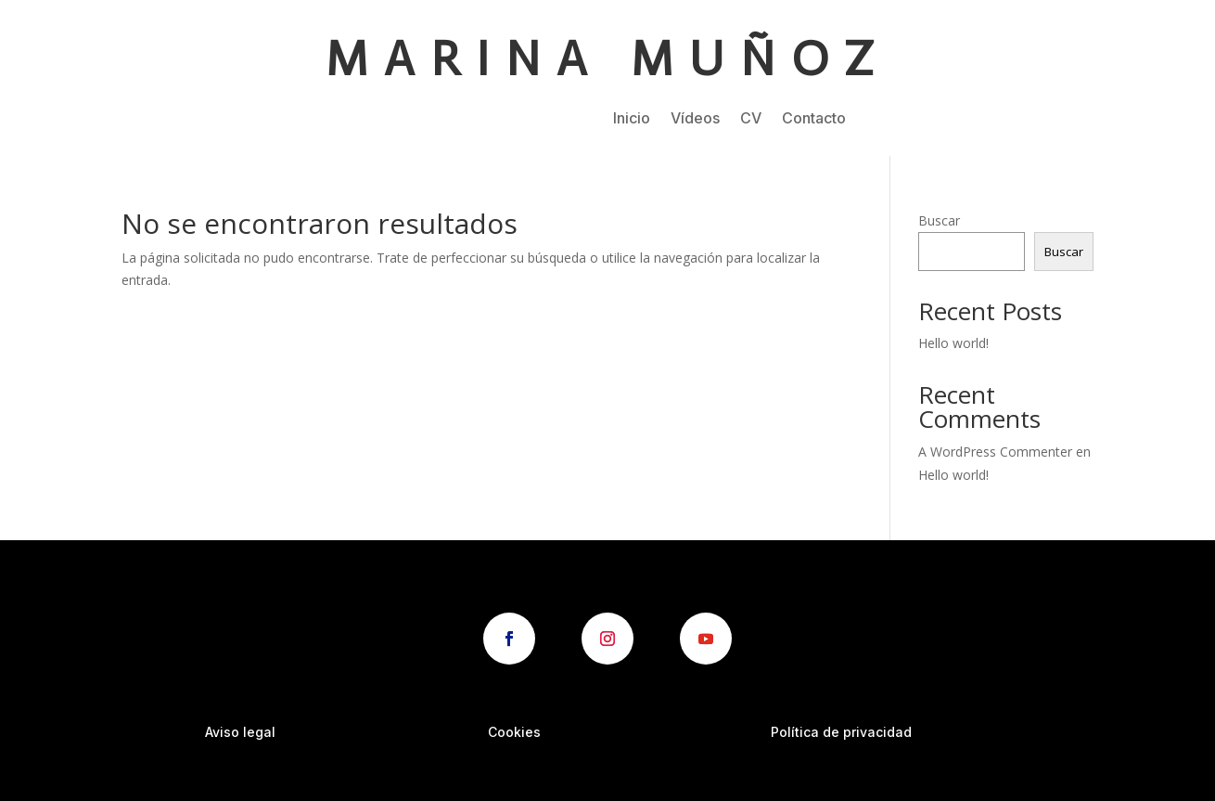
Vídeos (695, 119)
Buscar (939, 220)
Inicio (631, 119)
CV (750, 119)
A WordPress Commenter (995, 451)
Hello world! (953, 343)
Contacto (814, 119)
